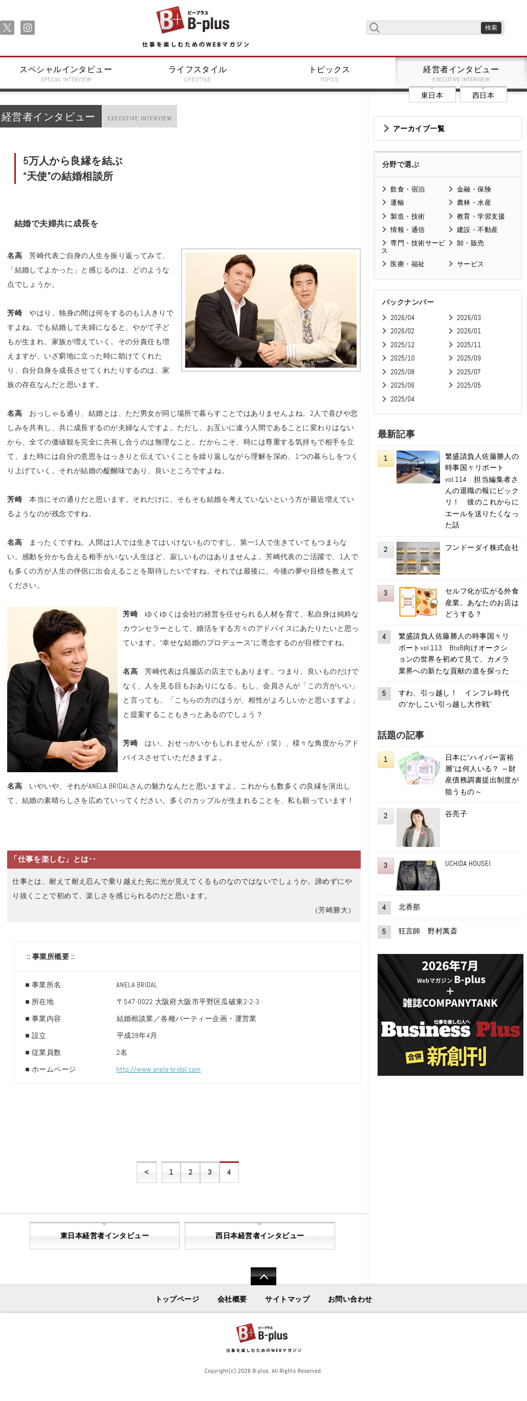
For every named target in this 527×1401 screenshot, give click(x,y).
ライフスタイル (198, 73)
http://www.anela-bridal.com (159, 1069)
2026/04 (402, 317)
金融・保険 (474, 189)
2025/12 (402, 345)
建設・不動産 (477, 229)
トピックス (330, 73)
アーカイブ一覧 (419, 128)
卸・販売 (471, 243)
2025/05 (469, 385)
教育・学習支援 (481, 216)
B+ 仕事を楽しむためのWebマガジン (195, 27)
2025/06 (402, 385)
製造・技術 (407, 216)
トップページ (177, 1299)
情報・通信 (407, 229)
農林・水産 (474, 202)
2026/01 (469, 331)
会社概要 (232, 1299)
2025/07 (469, 372)
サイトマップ (287, 1299)
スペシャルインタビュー (66, 73)
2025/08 (402, 372)
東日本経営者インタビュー (104, 1235)
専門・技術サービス (413, 246)
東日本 (432, 95)
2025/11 (469, 345)
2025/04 (402, 399)
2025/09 (469, 358)
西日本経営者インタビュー (259, 1235)
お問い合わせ (350, 1299)
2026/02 (402, 331)
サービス (471, 264)
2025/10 (402, 358)
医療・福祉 (407, 264)
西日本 (483, 95)
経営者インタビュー (462, 73)
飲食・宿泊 (407, 189)
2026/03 (469, 317)
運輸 (397, 202)
